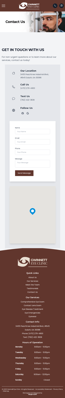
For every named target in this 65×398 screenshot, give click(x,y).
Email (17, 138)
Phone (17, 148)
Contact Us (32, 292)
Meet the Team (33, 284)
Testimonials (32, 288)
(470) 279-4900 (27, 88)
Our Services (32, 281)
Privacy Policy (58, 389)
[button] (3, 5)
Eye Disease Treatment (32, 309)
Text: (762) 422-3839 (32, 337)
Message (18, 159)
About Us (32, 277)
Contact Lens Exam (32, 305)
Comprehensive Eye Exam (32, 301)
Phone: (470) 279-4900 (32, 333)
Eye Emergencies (32, 312)
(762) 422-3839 (27, 100)
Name (17, 128)
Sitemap (6, 391)
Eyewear (32, 316)
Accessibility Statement (43, 389)
